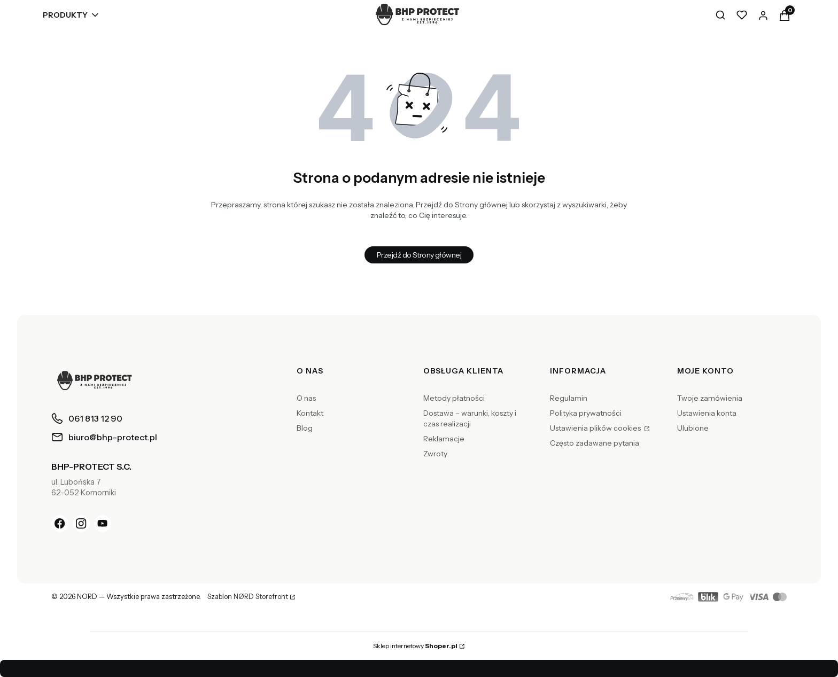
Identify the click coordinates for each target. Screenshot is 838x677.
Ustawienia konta (706, 413)
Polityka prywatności (586, 413)
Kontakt (310, 413)
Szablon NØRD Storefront (247, 597)
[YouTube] (102, 523)
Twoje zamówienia (709, 398)
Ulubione (693, 428)
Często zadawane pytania (594, 443)
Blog (305, 428)
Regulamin (568, 398)
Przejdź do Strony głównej (419, 255)
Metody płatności (454, 398)
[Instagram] (81, 523)
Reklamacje (443, 438)
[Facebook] (59, 523)
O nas (306, 398)
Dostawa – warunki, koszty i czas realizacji (469, 418)
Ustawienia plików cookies (596, 428)
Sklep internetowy (415, 646)
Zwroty (435, 453)
